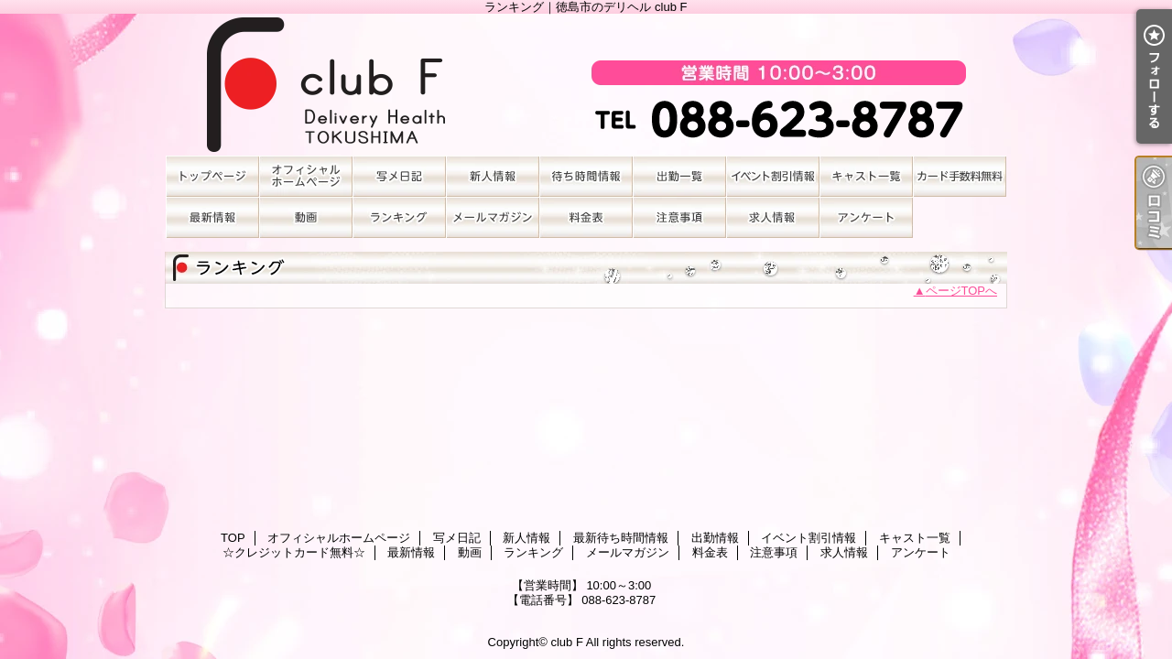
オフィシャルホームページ (306, 176)
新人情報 (492, 176)
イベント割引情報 (772, 176)
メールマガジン (492, 217)
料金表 (586, 217)
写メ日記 (399, 176)
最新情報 (212, 217)
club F (566, 642)
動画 (306, 217)
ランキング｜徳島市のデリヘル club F (586, 85)
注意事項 (679, 217)
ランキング (399, 217)
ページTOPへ (962, 290)
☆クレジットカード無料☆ (959, 176)
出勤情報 (679, 176)
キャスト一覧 (866, 176)
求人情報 (772, 217)
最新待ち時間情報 (586, 176)
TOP (212, 176)
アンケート (866, 217)
